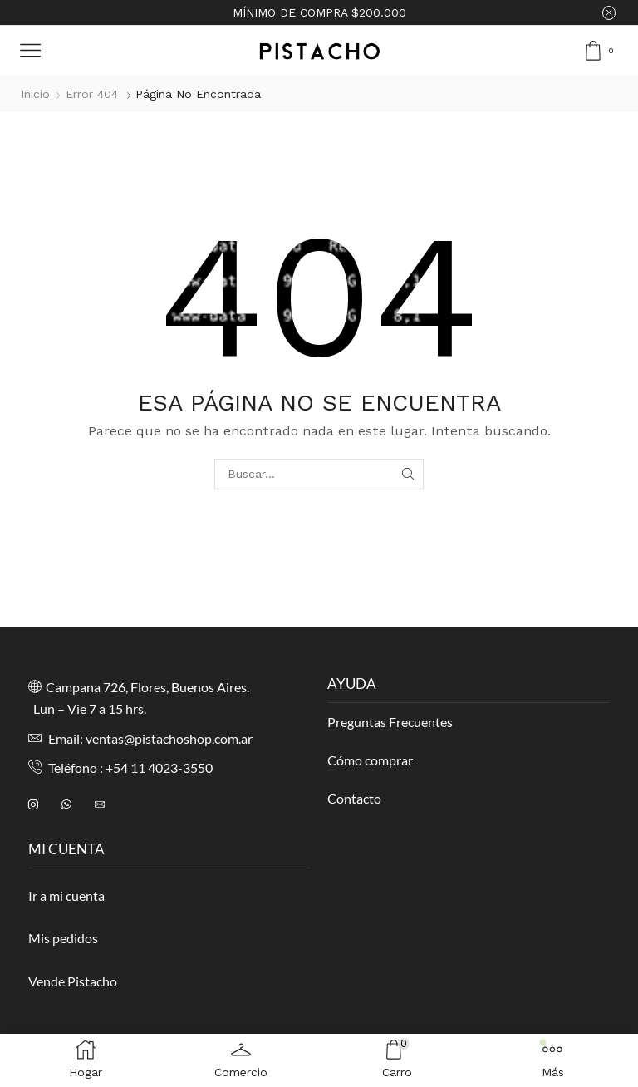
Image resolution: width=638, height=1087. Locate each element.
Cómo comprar (370, 760)
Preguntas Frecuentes (390, 722)
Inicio (35, 94)
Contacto (354, 798)
